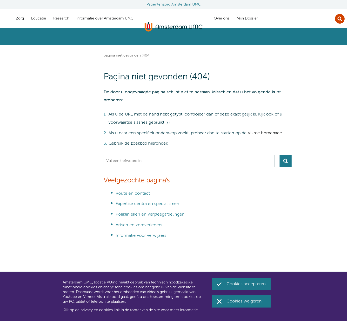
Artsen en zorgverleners (139, 225)
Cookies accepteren (246, 284)
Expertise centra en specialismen (147, 204)
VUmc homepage (265, 133)
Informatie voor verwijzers (141, 235)
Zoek (340, 19)
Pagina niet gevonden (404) (127, 56)
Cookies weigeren (244, 301)
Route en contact (133, 193)
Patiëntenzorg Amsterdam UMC (174, 4)
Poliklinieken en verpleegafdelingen (150, 214)
